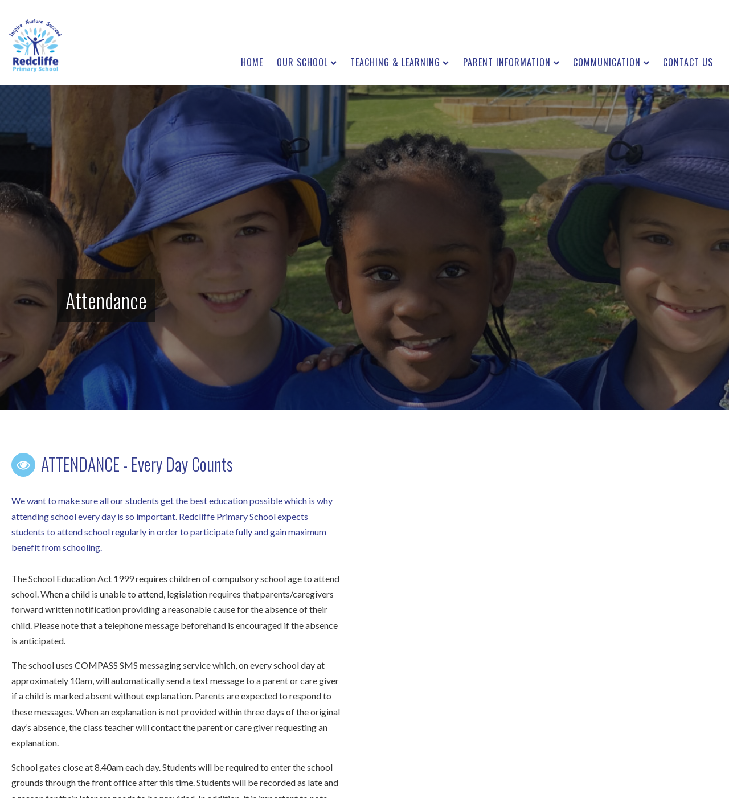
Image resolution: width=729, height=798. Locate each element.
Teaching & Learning (399, 62)
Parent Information (511, 62)
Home (252, 62)
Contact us (688, 62)
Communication (611, 62)
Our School (307, 62)
